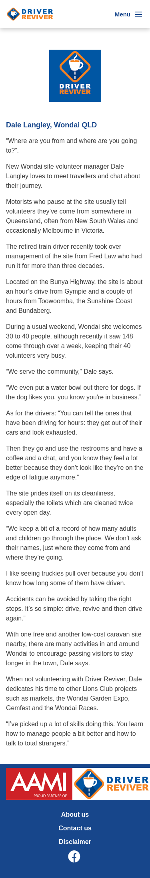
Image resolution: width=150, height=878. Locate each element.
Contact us (75, 828)
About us (75, 814)
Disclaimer (75, 841)
